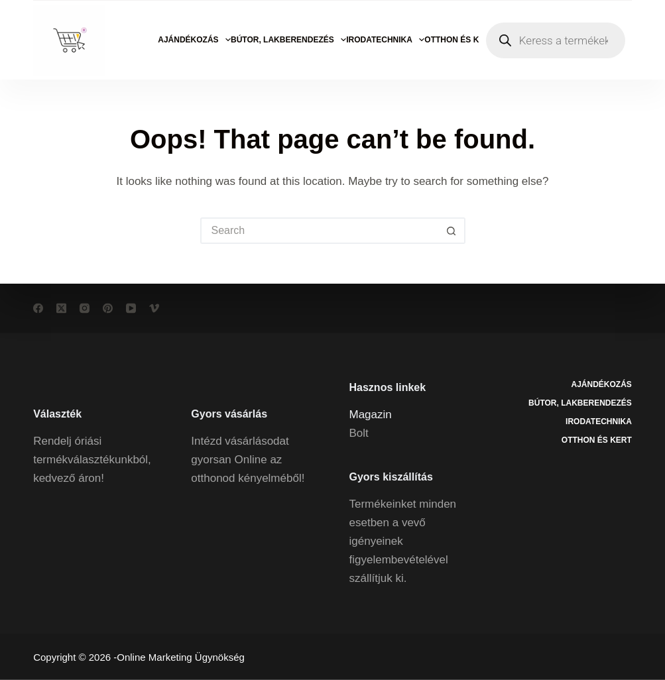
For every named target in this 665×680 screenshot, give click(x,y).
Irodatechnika (385, 40)
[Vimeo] (154, 308)
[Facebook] (38, 308)
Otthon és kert (465, 40)
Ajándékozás (194, 40)
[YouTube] (131, 308)
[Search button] (452, 230)
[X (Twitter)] (61, 308)
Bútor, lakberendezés (288, 40)
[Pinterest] (108, 308)
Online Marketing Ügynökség (181, 657)
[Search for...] (319, 230)
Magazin (370, 414)
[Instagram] (85, 308)
